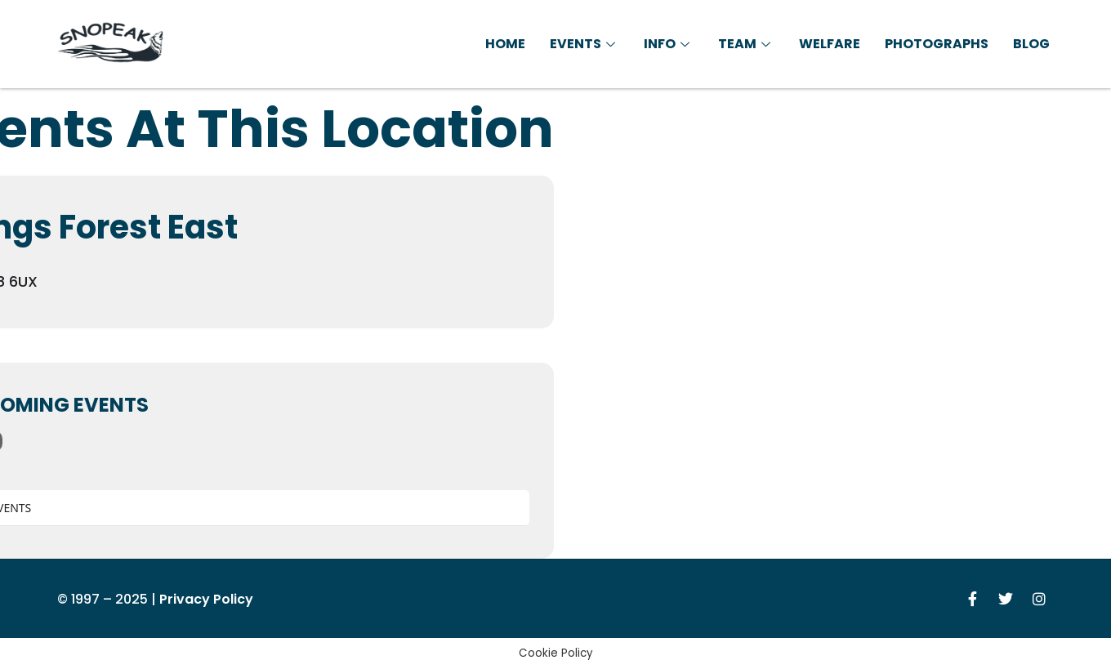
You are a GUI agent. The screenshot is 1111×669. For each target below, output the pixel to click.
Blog (1031, 43)
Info (669, 43)
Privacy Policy (206, 599)
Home (505, 43)
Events (584, 43)
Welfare (829, 43)
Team (746, 43)
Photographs (936, 43)
